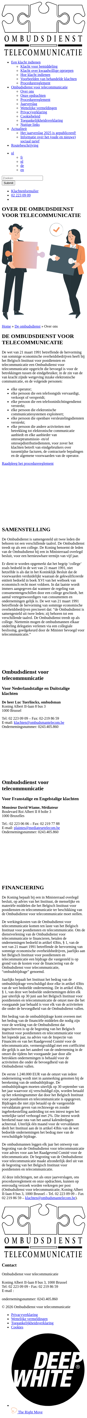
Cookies (17, 1327)
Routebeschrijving (24, 145)
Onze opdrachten (33, 95)
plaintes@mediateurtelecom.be (37, 828)
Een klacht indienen (26, 62)
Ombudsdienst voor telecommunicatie (39, 87)
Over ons (27, 91)
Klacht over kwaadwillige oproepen (47, 70)
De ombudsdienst (28, 326)
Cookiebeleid (30, 116)
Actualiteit (19, 129)
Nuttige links (30, 125)
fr (21, 157)
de (22, 166)
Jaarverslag (28, 104)
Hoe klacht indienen (35, 75)
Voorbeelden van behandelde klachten (48, 79)
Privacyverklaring (33, 112)
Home (6, 326)
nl (12, 153)
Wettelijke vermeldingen (38, 108)
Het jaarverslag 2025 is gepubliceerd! (48, 133)
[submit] (8, 183)
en (22, 170)
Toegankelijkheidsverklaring (41, 120)
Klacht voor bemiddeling (39, 66)
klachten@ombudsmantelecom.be (39, 722)
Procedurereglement (35, 83)
